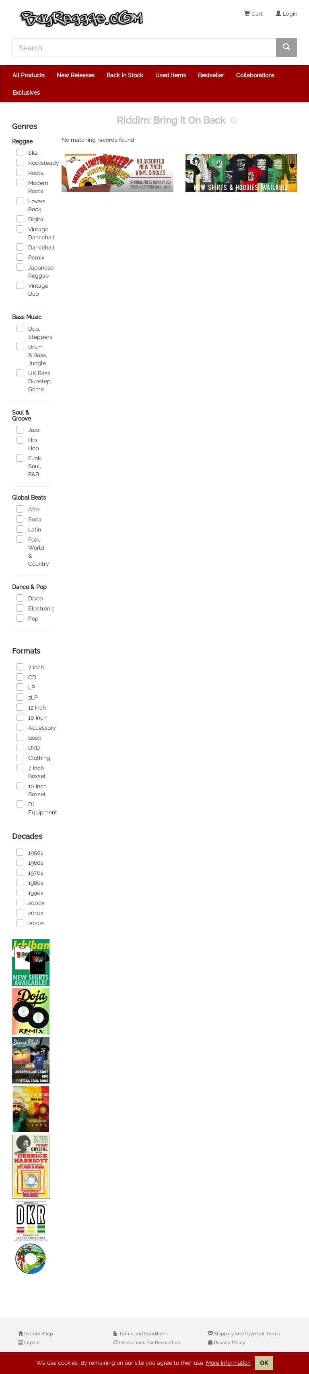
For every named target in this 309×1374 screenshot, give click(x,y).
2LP (27, 697)
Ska (27, 152)
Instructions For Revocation (149, 1342)
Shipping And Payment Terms (246, 1334)
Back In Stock (125, 75)
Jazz (28, 429)
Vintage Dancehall (32, 233)
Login (286, 13)
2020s (30, 922)
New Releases (76, 75)
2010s (29, 912)
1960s (29, 862)
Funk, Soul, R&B (29, 465)
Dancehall (32, 247)
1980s (29, 882)
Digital (30, 218)
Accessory (32, 727)
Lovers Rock (30, 204)
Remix (30, 257)
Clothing (32, 757)
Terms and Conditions (143, 1334)
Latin (28, 529)
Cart (253, 13)
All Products (28, 75)
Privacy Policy (229, 1342)
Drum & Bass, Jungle (31, 354)
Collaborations (255, 75)
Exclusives (26, 92)
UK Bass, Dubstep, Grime (32, 380)
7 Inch (30, 666)
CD (26, 677)
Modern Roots (32, 186)
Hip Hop (27, 443)
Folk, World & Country (32, 551)
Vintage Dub (32, 289)
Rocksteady (32, 162)
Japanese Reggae (32, 271)
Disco (29, 598)
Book (28, 737)
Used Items (170, 75)
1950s (29, 852)
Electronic (32, 608)
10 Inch (31, 717)
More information (228, 1362)
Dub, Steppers (32, 332)
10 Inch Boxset (31, 789)
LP (25, 687)
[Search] (144, 47)
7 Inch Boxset (31, 771)
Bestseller (211, 75)
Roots (29, 172)
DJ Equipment (32, 808)
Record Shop (38, 1334)
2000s (30, 902)
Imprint (31, 1342)
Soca (28, 519)
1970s (29, 872)
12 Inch (31, 707)
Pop (27, 618)
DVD (28, 747)
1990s (29, 892)
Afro (27, 509)
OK (264, 1363)
